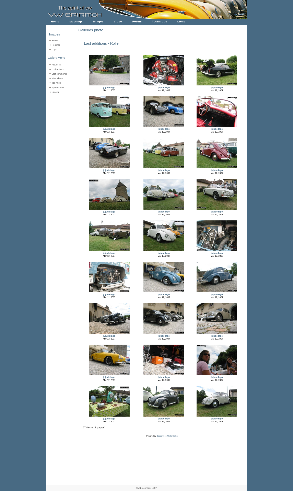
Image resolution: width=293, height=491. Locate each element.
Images (98, 21)
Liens (181, 21)
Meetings (76, 21)
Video (118, 21)
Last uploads (58, 69)
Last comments (59, 74)
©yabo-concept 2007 (146, 488)
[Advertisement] (59, 120)
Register (56, 45)
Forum (137, 21)
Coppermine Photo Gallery (167, 436)
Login (54, 49)
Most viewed (58, 78)
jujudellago (109, 87)
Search (55, 92)
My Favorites (58, 87)
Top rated (56, 83)
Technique (159, 21)
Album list (56, 64)
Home (55, 21)
